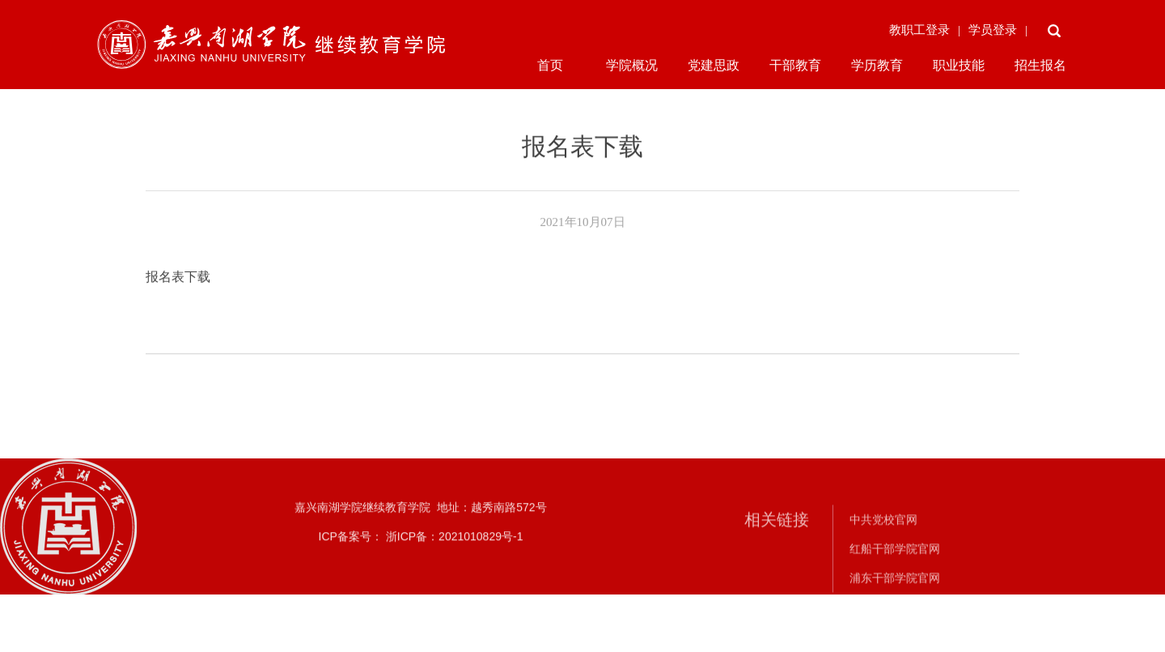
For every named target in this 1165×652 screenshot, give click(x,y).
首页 (550, 65)
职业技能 (959, 65)
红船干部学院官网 (894, 561)
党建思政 (713, 65)
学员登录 (992, 29)
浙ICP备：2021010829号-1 (453, 543)
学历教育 (877, 65)
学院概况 (632, 65)
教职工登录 (919, 29)
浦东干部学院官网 (894, 590)
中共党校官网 (883, 532)
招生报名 (1040, 65)
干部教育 (795, 65)
